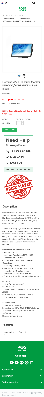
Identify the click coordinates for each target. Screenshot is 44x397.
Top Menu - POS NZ (2, 8)
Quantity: (6, 123)
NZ (4, 3)
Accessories (16, 15)
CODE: (5, 119)
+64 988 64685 (33, 3)
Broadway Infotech (9, 395)
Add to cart (10, 130)
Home (5, 15)
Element (6, 94)
